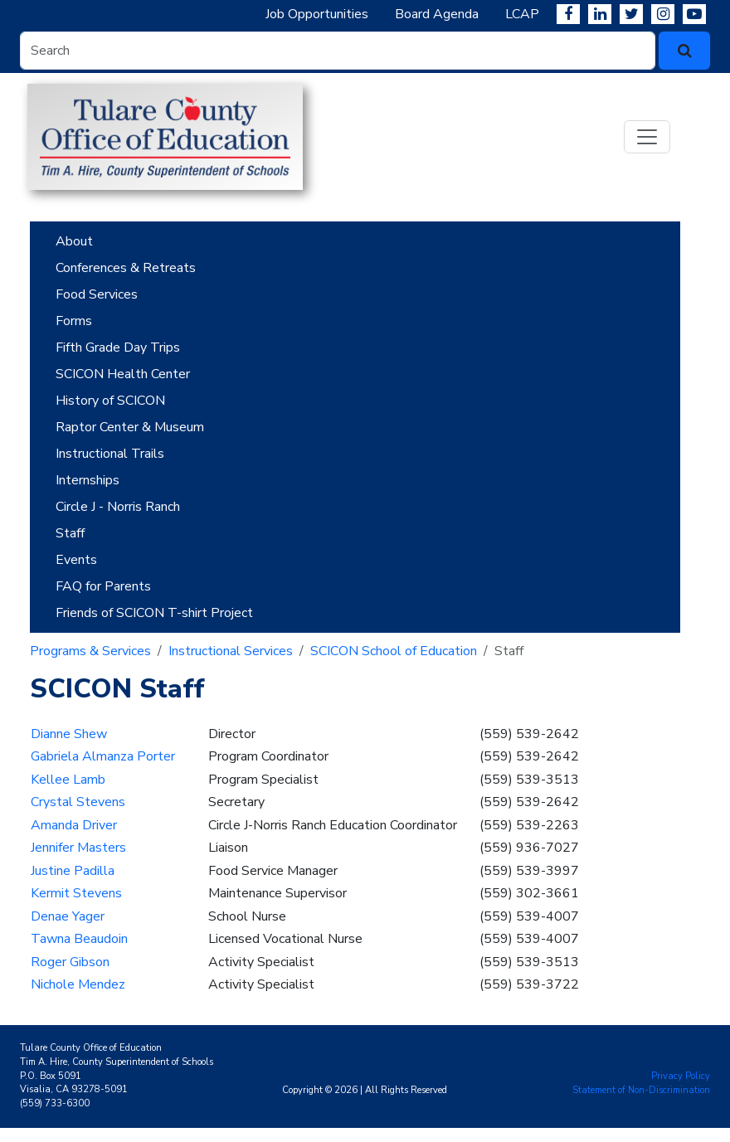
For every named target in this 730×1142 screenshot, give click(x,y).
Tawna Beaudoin (79, 939)
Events (76, 560)
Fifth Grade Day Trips (118, 347)
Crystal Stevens (78, 802)
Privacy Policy (680, 1076)
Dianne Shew (69, 734)
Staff (70, 533)
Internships (87, 480)
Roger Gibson (70, 962)
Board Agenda (437, 14)
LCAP (522, 14)
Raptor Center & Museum (130, 427)
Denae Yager (68, 916)
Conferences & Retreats (126, 268)
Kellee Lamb (68, 779)
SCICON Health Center (123, 374)
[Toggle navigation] (647, 136)
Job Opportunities (316, 14)
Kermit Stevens (76, 893)
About (74, 241)
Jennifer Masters (78, 847)
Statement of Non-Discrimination (641, 1090)
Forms (74, 321)
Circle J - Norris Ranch (118, 507)
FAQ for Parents (103, 586)
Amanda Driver (74, 825)
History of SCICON (110, 400)
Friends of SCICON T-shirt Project (154, 613)
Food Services (97, 294)
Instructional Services (230, 651)
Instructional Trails (110, 454)
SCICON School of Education (393, 651)
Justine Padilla (72, 871)
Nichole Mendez (78, 984)
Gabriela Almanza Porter (103, 756)
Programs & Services (90, 651)
